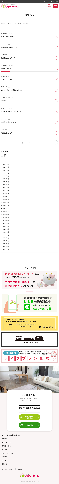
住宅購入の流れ (6, 446)
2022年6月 (6, 220)
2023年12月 (6, 196)
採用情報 (49, 5)
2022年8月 (6, 214)
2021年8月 (6, 244)
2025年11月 (6, 164)
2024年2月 (6, 190)
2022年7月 (6, 217)
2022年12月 (6, 208)
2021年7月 (6, 247)
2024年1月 (6, 193)
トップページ (11, 23)
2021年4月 (6, 249)
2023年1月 (6, 205)
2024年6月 (6, 182)
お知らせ (19, 23)
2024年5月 (6, 185)
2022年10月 (6, 211)
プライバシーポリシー (7, 469)
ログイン (46, 1)
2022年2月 (6, 229)
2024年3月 (6, 187)
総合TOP (3, 23)
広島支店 (3, 156)
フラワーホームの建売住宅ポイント (12, 435)
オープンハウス (6, 442)
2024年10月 (6, 176)
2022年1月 (6, 232)
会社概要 (20, 469)
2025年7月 (6, 167)
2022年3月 (6, 226)
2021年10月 (6, 241)
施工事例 (4, 449)
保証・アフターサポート (8, 453)
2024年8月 (6, 179)
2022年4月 (6, 223)
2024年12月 (6, 170)
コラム (4, 460)
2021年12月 (6, 235)
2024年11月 (6, 173)
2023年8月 (6, 199)
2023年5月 (6, 202)
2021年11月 (6, 238)
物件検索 (4, 438)
